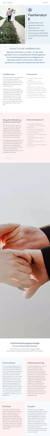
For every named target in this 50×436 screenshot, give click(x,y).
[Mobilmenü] (45, 2)
